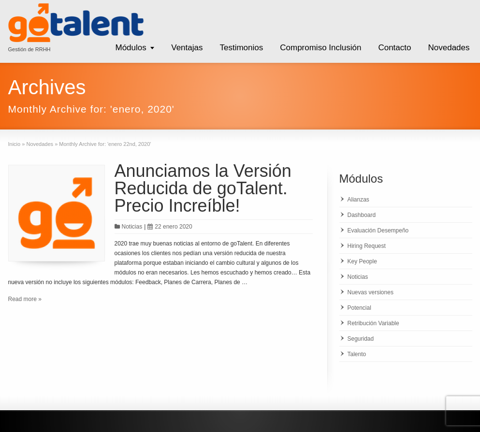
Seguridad (361, 338)
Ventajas (187, 47)
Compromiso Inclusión (320, 47)
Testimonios (241, 47)
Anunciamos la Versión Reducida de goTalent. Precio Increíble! (203, 188)
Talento (357, 354)
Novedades (448, 47)
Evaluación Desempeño (378, 230)
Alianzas (358, 199)
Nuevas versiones (370, 292)
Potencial (359, 307)
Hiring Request (367, 246)
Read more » (25, 299)
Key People (362, 261)
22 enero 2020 (169, 226)
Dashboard (362, 215)
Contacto (394, 47)
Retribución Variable (373, 323)
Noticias (132, 226)
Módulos (130, 47)
